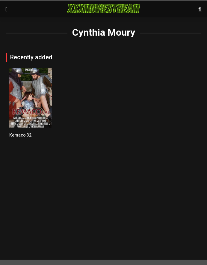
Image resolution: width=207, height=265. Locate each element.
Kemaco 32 (20, 135)
